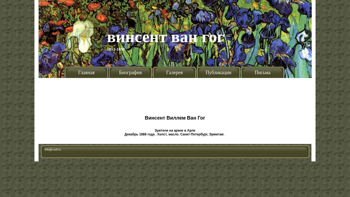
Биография (130, 72)
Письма (262, 72)
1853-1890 (116, 49)
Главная (86, 72)
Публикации (218, 72)
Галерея (174, 72)
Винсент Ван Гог (165, 37)
